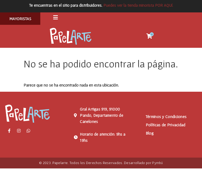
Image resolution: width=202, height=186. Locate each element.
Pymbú (157, 164)
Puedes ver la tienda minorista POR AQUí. (138, 5)
